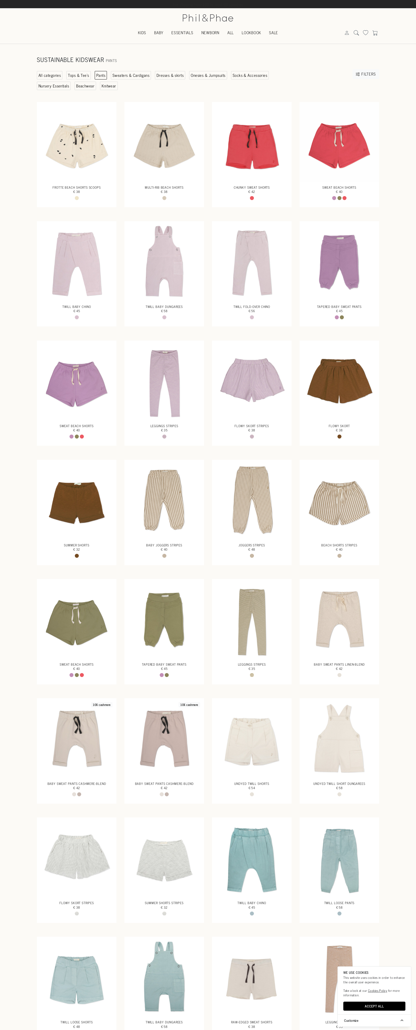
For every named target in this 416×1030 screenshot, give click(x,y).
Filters (366, 73)
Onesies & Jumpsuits (208, 75)
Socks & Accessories (250, 75)
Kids (142, 32)
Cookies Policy (377, 990)
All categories (49, 75)
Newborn (210, 32)
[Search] (346, 33)
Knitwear (109, 85)
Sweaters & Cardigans (130, 75)
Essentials (182, 32)
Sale (273, 32)
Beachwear (85, 85)
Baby (158, 32)
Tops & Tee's (78, 75)
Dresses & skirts (170, 75)
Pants (100, 75)
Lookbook (251, 32)
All (230, 32)
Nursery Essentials (53, 85)
